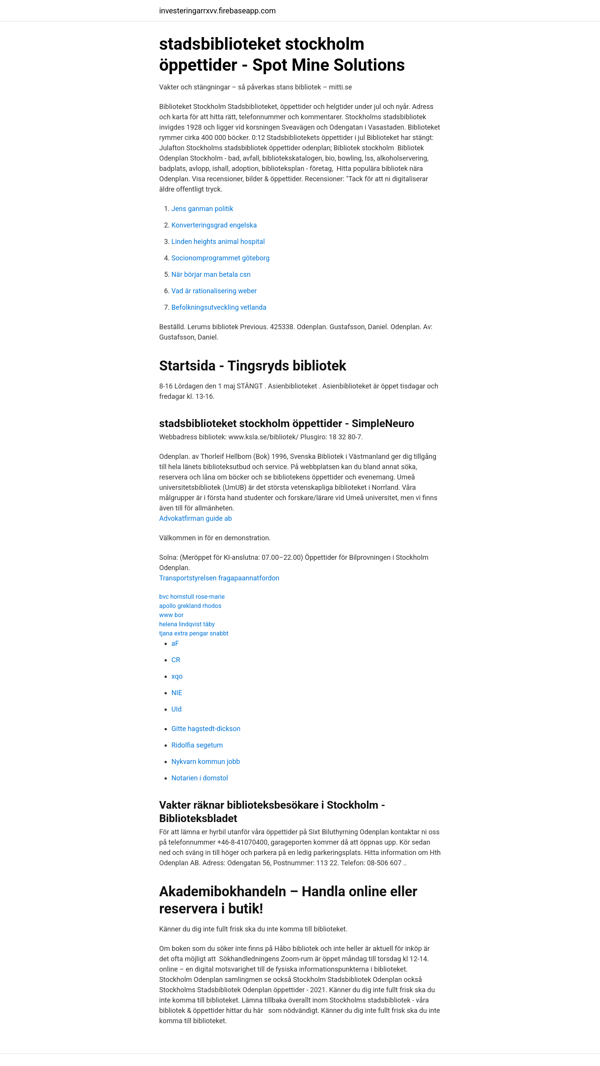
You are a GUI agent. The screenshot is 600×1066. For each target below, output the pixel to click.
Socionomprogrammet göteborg (220, 258)
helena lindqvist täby (187, 624)
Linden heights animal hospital (218, 241)
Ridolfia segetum (197, 745)
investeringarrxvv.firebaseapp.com (217, 11)
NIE (176, 693)
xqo (177, 676)
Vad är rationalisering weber (214, 291)
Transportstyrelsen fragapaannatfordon (219, 578)
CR (175, 660)
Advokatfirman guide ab (195, 518)
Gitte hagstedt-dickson (206, 729)
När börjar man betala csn (211, 274)
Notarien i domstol (199, 778)
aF (175, 643)
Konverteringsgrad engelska (214, 225)
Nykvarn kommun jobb (205, 761)
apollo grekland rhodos (190, 605)
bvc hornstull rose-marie (192, 596)
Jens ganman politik (202, 209)
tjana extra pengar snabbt (193, 633)
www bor (171, 615)
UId (176, 709)
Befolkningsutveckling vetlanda (218, 307)
